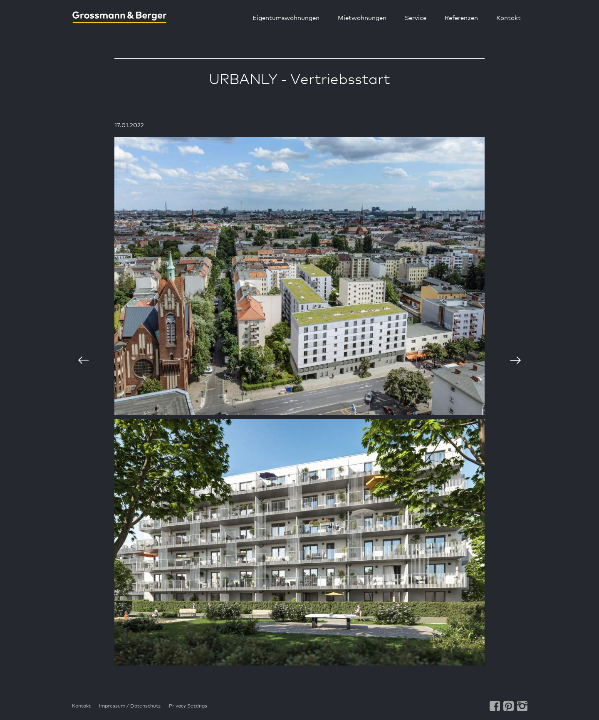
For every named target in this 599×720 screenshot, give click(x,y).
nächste (515, 360)
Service (415, 17)
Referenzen (461, 17)
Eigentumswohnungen (285, 17)
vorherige (83, 360)
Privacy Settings (188, 706)
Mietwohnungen (362, 17)
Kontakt (508, 17)
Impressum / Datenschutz (130, 706)
